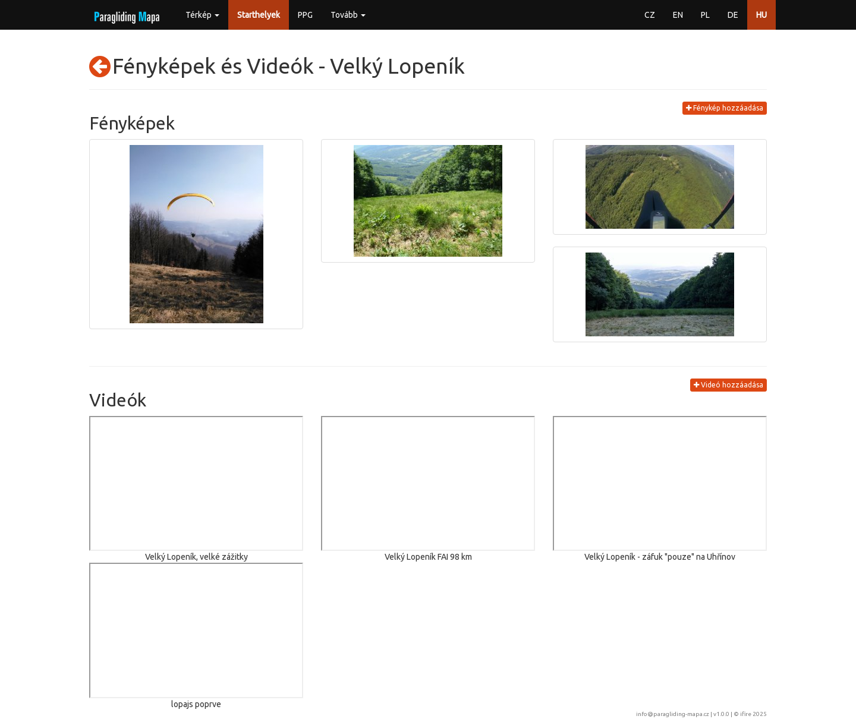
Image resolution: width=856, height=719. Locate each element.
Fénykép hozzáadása (724, 108)
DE (733, 15)
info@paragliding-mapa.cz (672, 714)
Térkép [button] (202, 15)
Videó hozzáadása (728, 385)
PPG (305, 15)
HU (761, 15)
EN (678, 15)
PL (705, 15)
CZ (649, 15)
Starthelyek (258, 15)
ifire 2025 (753, 714)
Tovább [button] (348, 15)
